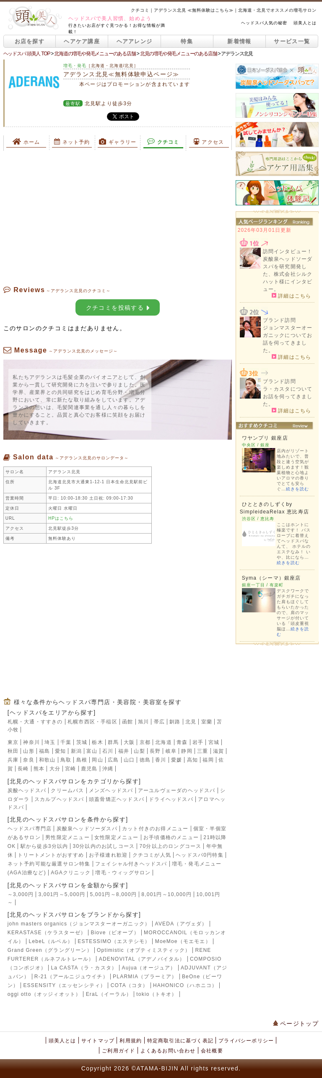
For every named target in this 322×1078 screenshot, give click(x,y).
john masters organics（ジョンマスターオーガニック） (79, 924)
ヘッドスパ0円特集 (199, 855)
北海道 (163, 742)
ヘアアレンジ (135, 41)
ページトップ (296, 1023)
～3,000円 (21, 894)
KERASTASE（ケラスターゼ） (47, 932)
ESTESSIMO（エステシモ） (114, 941)
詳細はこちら (292, 295)
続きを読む (297, 489)
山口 (129, 760)
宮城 (213, 742)
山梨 (139, 751)
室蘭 (206, 722)
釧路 (174, 722)
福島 (44, 751)
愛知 (60, 751)
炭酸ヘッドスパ (27, 790)
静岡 (186, 751)
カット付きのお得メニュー (155, 829)
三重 (202, 751)
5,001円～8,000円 (113, 894)
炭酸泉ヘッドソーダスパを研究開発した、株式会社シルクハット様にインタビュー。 (288, 274)
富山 (91, 751)
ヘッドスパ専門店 (30, 829)
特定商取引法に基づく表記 (180, 1041)
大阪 (129, 742)
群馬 (113, 742)
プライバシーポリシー (246, 1041)
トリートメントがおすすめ (51, 855)
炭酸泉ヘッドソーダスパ (87, 829)
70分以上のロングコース (171, 846)
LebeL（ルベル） (51, 941)
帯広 (159, 722)
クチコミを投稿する (118, 307)
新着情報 (239, 41)
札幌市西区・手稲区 (92, 722)
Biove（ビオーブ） (115, 932)
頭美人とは (305, 23)
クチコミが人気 (151, 855)
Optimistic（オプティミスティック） (143, 950)
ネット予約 (72, 141)
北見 (190, 722)
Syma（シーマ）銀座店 (271, 578)
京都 (145, 742)
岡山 (97, 760)
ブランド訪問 (279, 320)
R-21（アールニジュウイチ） (71, 977)
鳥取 (65, 760)
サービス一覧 (292, 41)
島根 (81, 760)
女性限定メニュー (116, 837)
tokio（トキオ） (156, 994)
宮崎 (70, 769)
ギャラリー (117, 141)
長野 (155, 751)
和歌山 (47, 760)
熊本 (39, 769)
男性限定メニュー (67, 837)
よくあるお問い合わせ (168, 1051)
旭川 (143, 722)
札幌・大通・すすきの (35, 722)
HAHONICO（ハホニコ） (185, 985)
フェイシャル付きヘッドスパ (131, 864)
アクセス (209, 141)
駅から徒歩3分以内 (44, 846)
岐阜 (171, 751)
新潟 (76, 751)
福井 (123, 751)
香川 (160, 760)
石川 (107, 751)
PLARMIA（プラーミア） (145, 977)
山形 (28, 751)
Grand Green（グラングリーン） (50, 950)
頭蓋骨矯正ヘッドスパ (116, 799)
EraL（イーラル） (109, 994)
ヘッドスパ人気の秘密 (264, 23)
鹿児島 (89, 769)
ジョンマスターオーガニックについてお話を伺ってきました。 (288, 339)
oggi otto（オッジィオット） (44, 994)
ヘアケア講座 (82, 41)
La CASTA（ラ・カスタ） (84, 968)
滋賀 (218, 751)
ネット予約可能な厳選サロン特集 (49, 864)
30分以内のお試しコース (104, 846)
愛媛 (176, 760)
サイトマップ (97, 1041)
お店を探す (30, 41)
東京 (13, 742)
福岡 (208, 760)
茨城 (81, 742)
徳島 (145, 760)
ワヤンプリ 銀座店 (265, 438)
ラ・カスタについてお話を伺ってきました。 (288, 396)
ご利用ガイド (118, 1051)
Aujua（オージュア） (149, 968)
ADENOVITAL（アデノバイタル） (142, 959)
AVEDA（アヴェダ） (181, 924)
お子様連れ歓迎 (108, 855)
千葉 (65, 742)
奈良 (28, 760)
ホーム (26, 141)
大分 (54, 769)
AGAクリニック (71, 873)
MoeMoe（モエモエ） (183, 941)
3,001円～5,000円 (61, 894)
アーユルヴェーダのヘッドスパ (177, 790)
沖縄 (107, 769)
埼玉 (49, 742)
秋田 (13, 751)
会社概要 (212, 1051)
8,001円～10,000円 (166, 894)
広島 (113, 760)
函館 (127, 722)
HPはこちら (60, 518)
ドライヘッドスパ (171, 799)
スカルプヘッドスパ (59, 799)
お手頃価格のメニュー (171, 837)
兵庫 (13, 760)
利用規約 (130, 1041)
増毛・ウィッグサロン (123, 873)
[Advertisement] (117, 218)
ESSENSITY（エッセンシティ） (64, 985)
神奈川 (31, 742)
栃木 (97, 742)
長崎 (23, 769)
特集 (187, 41)
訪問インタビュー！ (288, 251)
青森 (182, 742)
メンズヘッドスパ (111, 790)
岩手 (197, 742)
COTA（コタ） (129, 985)
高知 (192, 760)
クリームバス (67, 790)
